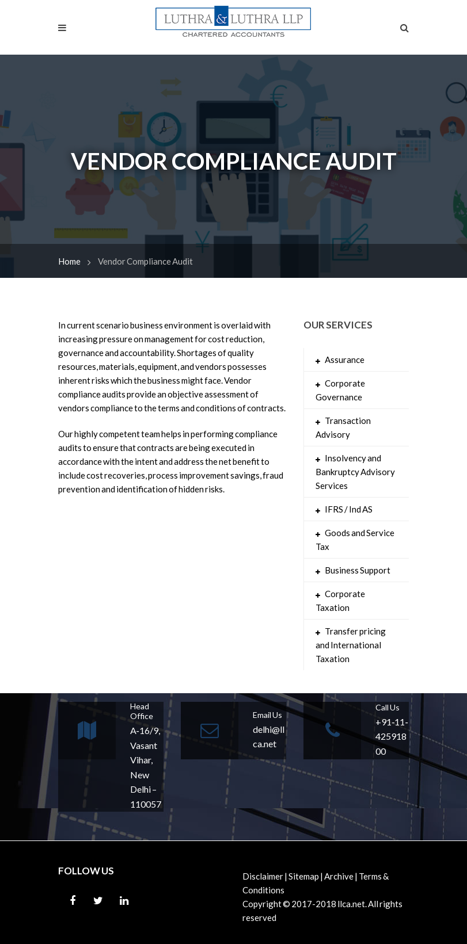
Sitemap (303, 876)
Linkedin (124, 900)
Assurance (345, 359)
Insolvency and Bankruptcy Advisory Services (355, 472)
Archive (339, 876)
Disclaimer (262, 876)
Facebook (72, 900)
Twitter (98, 900)
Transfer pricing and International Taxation (351, 645)
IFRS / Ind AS (349, 509)
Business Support (357, 570)
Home (69, 261)
